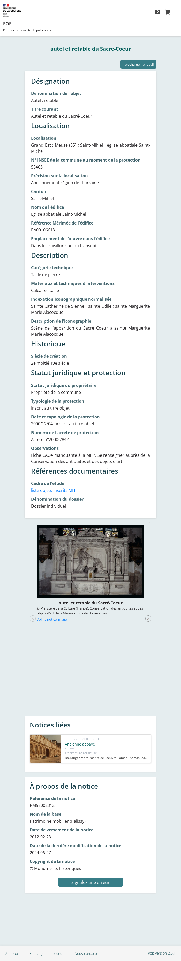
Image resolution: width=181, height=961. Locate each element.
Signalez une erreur (90, 882)
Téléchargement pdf (138, 64)
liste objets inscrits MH (53, 490)
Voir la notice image (52, 619)
